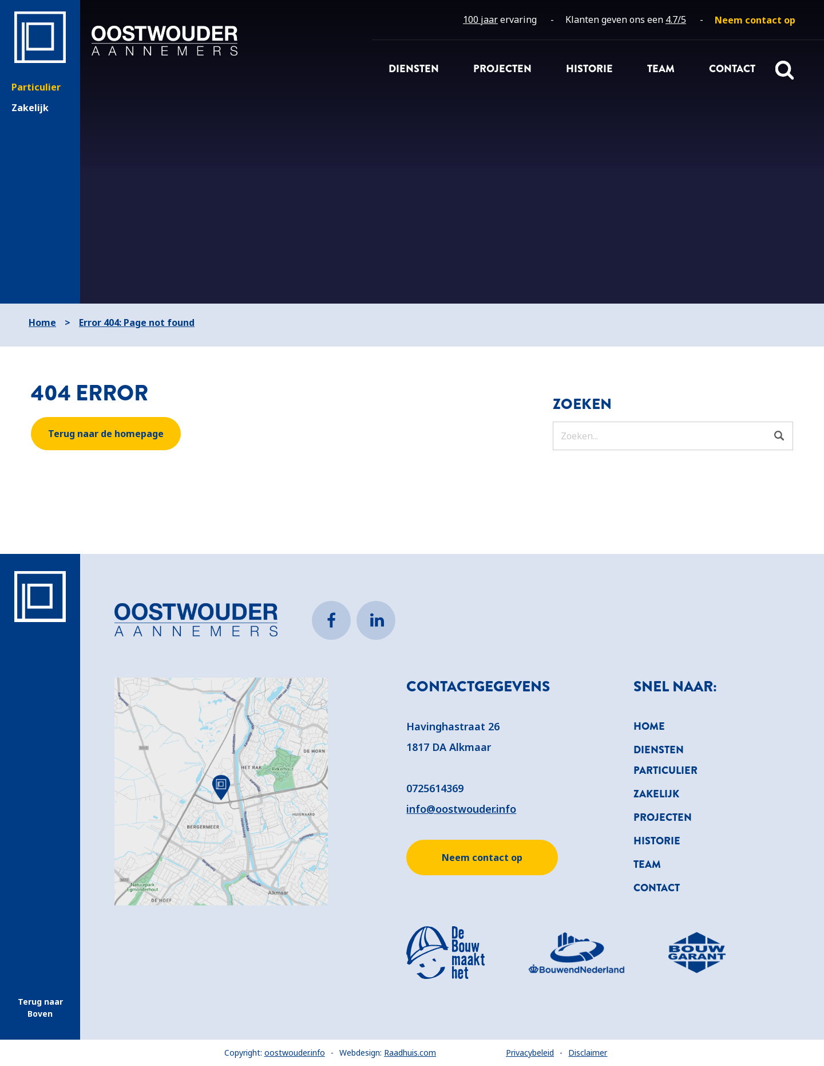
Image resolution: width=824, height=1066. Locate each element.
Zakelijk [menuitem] (656, 793)
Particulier (36, 87)
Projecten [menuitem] (502, 68)
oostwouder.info (294, 1052)
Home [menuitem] (649, 726)
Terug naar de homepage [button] (106, 433)
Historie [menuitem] (589, 68)
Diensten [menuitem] (414, 68)
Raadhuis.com (410, 1052)
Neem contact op (482, 857)
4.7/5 (675, 19)
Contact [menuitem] (732, 68)
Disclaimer (587, 1052)
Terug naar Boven (40, 1007)
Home (42, 322)
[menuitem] (755, 20)
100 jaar (480, 19)
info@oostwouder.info (461, 809)
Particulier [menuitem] (665, 770)
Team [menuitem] (661, 68)
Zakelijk (30, 107)
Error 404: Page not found (137, 322)
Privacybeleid (530, 1052)
